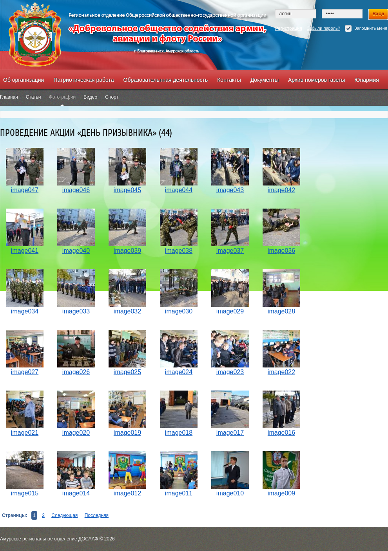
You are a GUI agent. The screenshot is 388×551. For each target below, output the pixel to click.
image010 (230, 493)
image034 (24, 311)
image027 (24, 372)
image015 (24, 493)
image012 (127, 493)
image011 (178, 493)
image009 (281, 493)
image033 (76, 311)
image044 (178, 190)
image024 (178, 372)
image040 (76, 250)
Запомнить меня (366, 28)
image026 (76, 372)
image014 (76, 493)
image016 (281, 432)
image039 (127, 250)
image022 (281, 372)
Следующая (64, 515)
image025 (127, 372)
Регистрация (288, 28)
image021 (24, 432)
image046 (76, 190)
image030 (178, 311)
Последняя (97, 515)
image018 (178, 432)
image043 (230, 190)
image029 (230, 311)
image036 (281, 250)
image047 (24, 190)
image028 (281, 311)
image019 (127, 432)
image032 (127, 311)
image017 (230, 432)
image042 (281, 190)
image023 (230, 372)
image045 (127, 190)
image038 (178, 250)
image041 (24, 250)
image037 (230, 250)
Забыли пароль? (323, 28)
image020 (76, 432)
